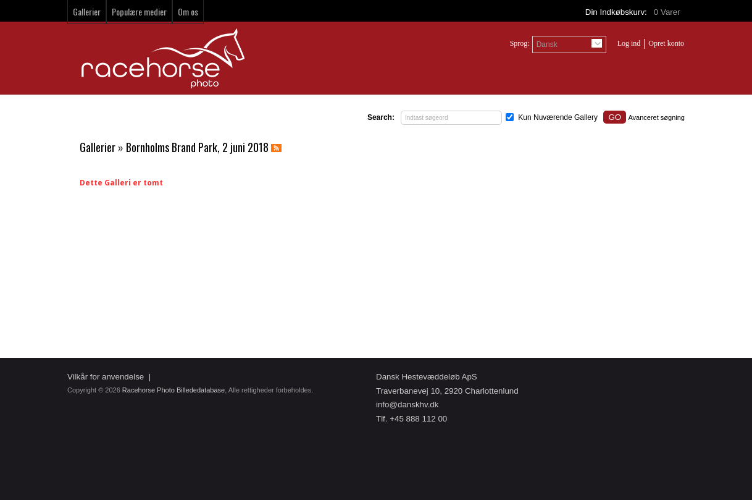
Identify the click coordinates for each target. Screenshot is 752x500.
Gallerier (87, 11)
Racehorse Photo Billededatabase (173, 390)
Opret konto (666, 43)
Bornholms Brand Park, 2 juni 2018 (197, 147)
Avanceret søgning (656, 117)
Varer (668, 12)
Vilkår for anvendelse (105, 376)
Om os (188, 11)
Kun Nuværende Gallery (558, 117)
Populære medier (139, 11)
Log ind (629, 43)
